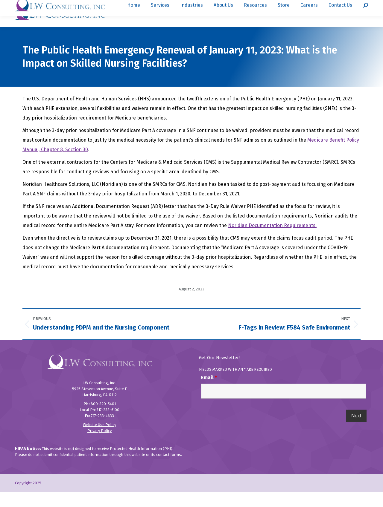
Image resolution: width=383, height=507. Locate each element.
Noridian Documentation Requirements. (272, 240)
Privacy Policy (99, 445)
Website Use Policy (99, 439)
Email (209, 392)
